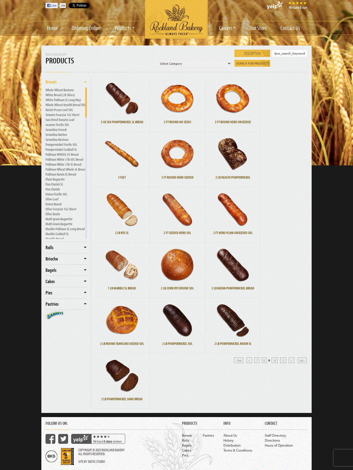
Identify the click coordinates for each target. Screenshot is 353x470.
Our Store (258, 28)
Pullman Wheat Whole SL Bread (66, 169)
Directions (272, 440)
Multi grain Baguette (59, 218)
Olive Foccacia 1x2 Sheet (61, 208)
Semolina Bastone (57, 139)
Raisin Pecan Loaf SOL (59, 109)
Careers (225, 28)
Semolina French (56, 129)
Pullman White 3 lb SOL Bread (64, 159)
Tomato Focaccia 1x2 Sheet (62, 114)
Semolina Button (56, 134)
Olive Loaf (52, 199)
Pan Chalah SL (54, 184)
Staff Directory (275, 435)
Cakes (50, 281)
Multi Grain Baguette (59, 223)
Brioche (52, 259)
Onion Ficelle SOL (56, 194)
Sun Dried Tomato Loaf (60, 119)
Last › (302, 360)
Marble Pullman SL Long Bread (65, 228)
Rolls (50, 247)
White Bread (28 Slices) (60, 94)
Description (252, 53)
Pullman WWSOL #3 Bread (62, 154)
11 (283, 360)
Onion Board (53, 204)
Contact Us (290, 28)
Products (123, 28)
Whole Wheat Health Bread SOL (66, 104)
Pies (49, 292)
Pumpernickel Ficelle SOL (61, 144)
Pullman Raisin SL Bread (61, 174)
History (228, 440)
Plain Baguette (55, 179)
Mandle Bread (55, 238)
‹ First (239, 360)
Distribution (232, 445)
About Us (230, 435)
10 (274, 360)
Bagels (51, 270)
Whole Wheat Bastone (60, 89)
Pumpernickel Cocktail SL (61, 149)
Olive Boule (53, 213)
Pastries (52, 304)
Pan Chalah (53, 189)
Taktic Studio (96, 461)
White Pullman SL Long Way (63, 99)
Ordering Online (86, 28)
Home (52, 28)
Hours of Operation (279, 445)
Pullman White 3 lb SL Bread (63, 164)
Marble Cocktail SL (57, 233)
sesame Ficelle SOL (57, 124)
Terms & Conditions (237, 450)
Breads (51, 82)
